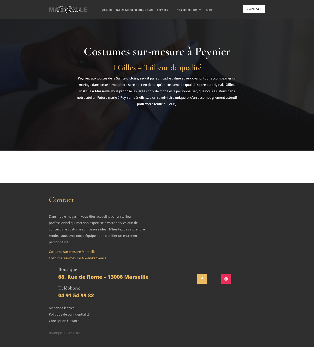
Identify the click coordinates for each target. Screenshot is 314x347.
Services (162, 10)
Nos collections (186, 10)
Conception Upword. (64, 321)
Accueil (107, 10)
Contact (254, 9)
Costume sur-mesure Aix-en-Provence (77, 258)
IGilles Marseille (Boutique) (134, 10)
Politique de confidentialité (69, 314)
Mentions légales (61, 308)
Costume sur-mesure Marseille (72, 251)
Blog (209, 10)
